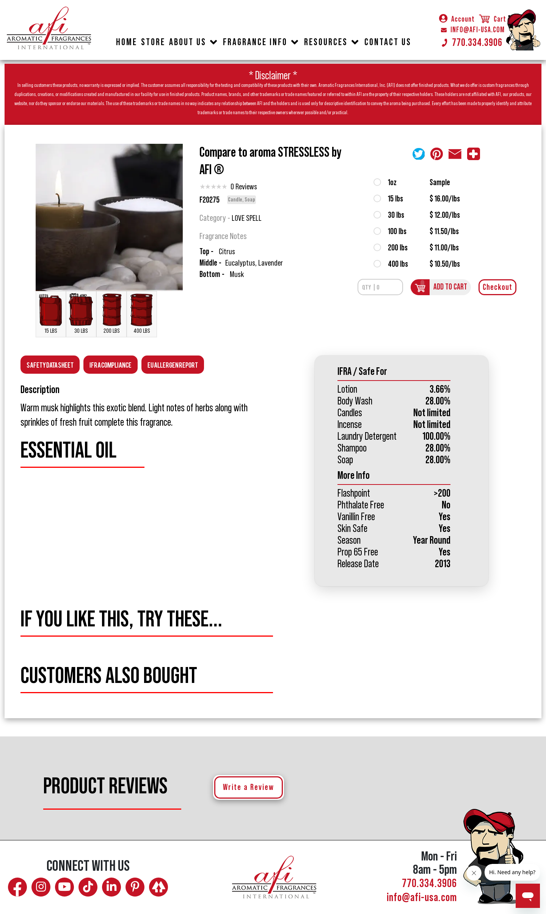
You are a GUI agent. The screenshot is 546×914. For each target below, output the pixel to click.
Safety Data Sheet (50, 364)
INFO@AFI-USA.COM (473, 30)
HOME (126, 42)
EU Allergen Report (172, 364)
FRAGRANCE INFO (255, 42)
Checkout (497, 287)
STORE (153, 42)
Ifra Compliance (110, 364)
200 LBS (111, 313)
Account (457, 19)
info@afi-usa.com (422, 897)
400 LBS (142, 313)
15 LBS (51, 313)
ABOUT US (187, 42)
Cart (492, 19)
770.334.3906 (471, 42)
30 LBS (81, 313)
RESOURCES (326, 42)
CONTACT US (387, 42)
